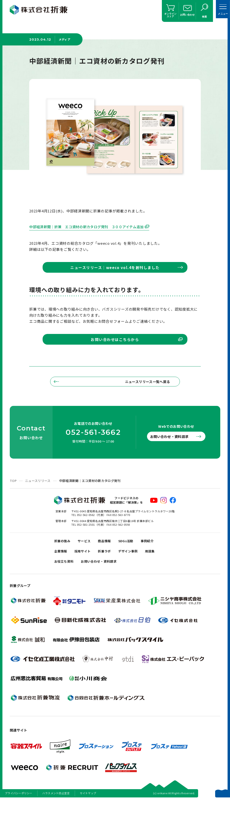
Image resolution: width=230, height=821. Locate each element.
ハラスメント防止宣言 (56, 815)
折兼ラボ (110, 569)
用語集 (160, 569)
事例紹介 (157, 557)
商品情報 (110, 557)
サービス (87, 557)
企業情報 (61, 569)
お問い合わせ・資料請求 (173, 452)
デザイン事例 (136, 569)
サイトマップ (88, 815)
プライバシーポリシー (18, 815)
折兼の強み (63, 557)
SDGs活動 (133, 557)
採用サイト (85, 569)
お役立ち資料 (65, 582)
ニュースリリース (38, 496)
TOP (13, 496)
